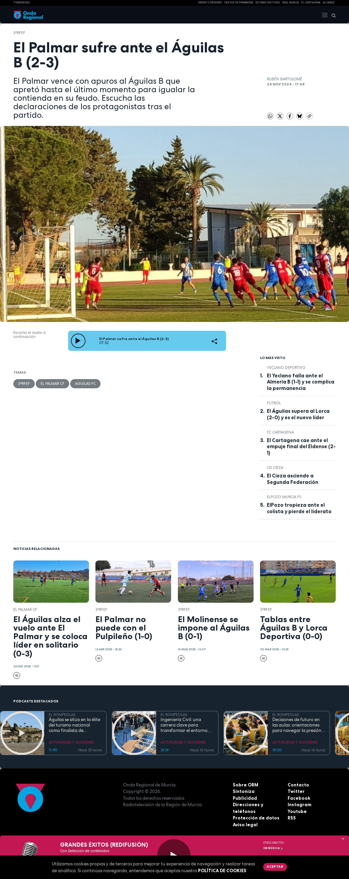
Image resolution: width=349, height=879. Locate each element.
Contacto (298, 784)
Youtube (297, 811)
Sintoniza (244, 791)
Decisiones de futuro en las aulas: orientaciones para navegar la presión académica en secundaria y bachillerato (298, 725)
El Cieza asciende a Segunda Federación (292, 479)
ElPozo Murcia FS (284, 496)
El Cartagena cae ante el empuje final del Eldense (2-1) (301, 446)
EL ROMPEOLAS (62, 714)
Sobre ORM (245, 784)
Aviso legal (245, 824)
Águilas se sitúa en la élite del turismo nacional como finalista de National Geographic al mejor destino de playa (74, 725)
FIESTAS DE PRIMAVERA (238, 2)
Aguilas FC (85, 383)
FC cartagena (310, 2)
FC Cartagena (280, 432)
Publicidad (245, 798)
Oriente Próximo (210, 2)
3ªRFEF (19, 32)
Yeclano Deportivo (286, 367)
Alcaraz (329, 2)
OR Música (273, 848)
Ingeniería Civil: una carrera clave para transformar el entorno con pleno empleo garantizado (184, 725)
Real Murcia (290, 2)
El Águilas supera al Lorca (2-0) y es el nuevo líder (298, 414)
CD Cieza (275, 467)
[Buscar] (332, 14)
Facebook (299, 798)
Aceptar (275, 866)
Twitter (296, 791)
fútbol (274, 403)
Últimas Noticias (267, 2)
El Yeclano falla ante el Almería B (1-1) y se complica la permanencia (300, 382)
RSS (292, 817)
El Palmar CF (52, 383)
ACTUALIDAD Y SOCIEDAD (71, 742)
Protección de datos (256, 817)
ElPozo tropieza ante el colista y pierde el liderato (299, 508)
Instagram (300, 804)
